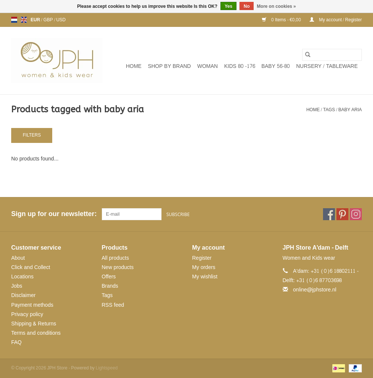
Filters (32, 135)
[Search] (332, 55)
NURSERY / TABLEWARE (327, 66)
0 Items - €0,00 (282, 20)
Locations (22, 276)
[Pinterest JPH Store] (342, 214)
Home (133, 66)
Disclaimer (23, 295)
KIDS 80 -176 (239, 66)
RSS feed (113, 305)
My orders (203, 267)
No (247, 6)
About (18, 258)
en (24, 20)
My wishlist (204, 276)
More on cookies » (276, 6)
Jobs (16, 286)
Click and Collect (30, 267)
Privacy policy (27, 314)
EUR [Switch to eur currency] (36, 20)
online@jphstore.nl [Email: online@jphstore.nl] (314, 289)
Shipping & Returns (33, 323)
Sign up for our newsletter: (53, 214)
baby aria (350, 110)
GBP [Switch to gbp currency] (48, 20)
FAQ (16, 342)
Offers (109, 276)
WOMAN (207, 66)
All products (115, 258)
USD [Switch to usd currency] (61, 20)
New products (118, 267)
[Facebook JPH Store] (329, 214)
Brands (110, 286)
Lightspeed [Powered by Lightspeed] (107, 368)
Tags (329, 110)
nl (14, 20)
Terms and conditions (36, 333)
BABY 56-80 (275, 66)
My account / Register (336, 20)
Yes (228, 6)
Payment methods (32, 305)
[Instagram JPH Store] (356, 214)
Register (201, 258)
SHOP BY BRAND (169, 66)
